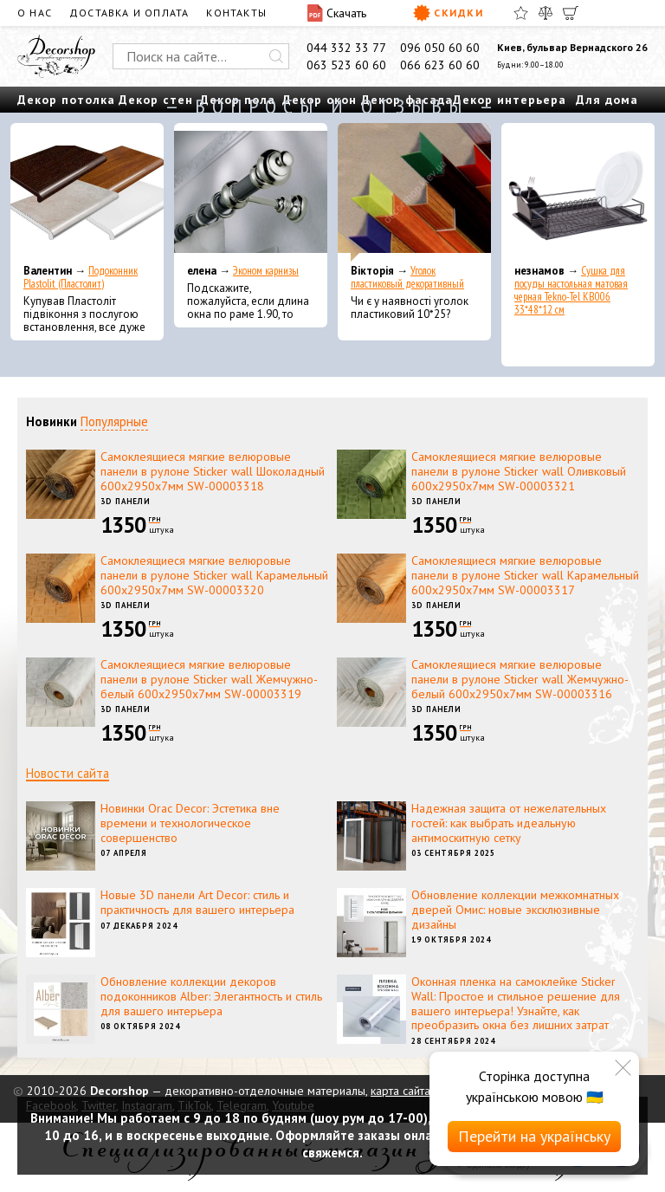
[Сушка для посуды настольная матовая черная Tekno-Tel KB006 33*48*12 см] (578, 192)
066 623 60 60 (440, 65)
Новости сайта (67, 773)
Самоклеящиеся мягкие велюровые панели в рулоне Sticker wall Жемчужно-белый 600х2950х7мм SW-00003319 (209, 679)
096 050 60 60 (440, 47)
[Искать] (276, 56)
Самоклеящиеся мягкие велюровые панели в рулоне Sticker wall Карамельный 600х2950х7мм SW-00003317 (525, 575)
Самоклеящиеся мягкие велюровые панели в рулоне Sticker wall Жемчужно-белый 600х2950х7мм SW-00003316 (520, 679)
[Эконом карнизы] (250, 192)
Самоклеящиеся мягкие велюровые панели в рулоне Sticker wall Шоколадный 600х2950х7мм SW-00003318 (212, 471)
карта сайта (400, 1090)
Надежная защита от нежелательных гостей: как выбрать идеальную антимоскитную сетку (508, 822)
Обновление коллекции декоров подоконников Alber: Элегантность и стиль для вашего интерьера (211, 996)
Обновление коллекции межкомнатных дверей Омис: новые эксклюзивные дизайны (515, 909)
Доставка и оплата (129, 12)
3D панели (125, 501)
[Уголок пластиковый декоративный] (414, 192)
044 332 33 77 (346, 47)
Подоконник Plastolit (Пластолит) (80, 277)
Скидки (448, 13)
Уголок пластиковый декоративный (407, 277)
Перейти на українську (534, 1136)
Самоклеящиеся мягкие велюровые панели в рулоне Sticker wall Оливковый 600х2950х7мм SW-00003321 (518, 471)
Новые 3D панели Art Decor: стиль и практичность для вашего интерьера (197, 902)
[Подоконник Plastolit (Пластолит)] (87, 192)
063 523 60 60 (346, 65)
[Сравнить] (545, 13)
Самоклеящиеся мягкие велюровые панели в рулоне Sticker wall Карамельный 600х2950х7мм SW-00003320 (214, 575)
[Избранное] (520, 13)
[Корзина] (570, 13)
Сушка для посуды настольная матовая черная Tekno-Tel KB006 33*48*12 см (571, 290)
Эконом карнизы (266, 270)
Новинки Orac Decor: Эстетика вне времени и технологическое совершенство (190, 822)
